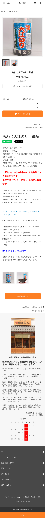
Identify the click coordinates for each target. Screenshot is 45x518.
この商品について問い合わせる (33, 307)
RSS (11, 497)
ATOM (18, 497)
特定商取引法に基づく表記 (34, 127)
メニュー (7, 3)
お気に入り (22, 81)
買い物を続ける (38, 311)
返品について (38, 124)
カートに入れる (22, 113)
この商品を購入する (22, 296)
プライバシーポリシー (22, 501)
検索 (22, 3)
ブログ (6, 497)
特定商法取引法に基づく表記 (31, 497)
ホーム (3, 11)
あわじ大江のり (14, 11)
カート (37, 3)
